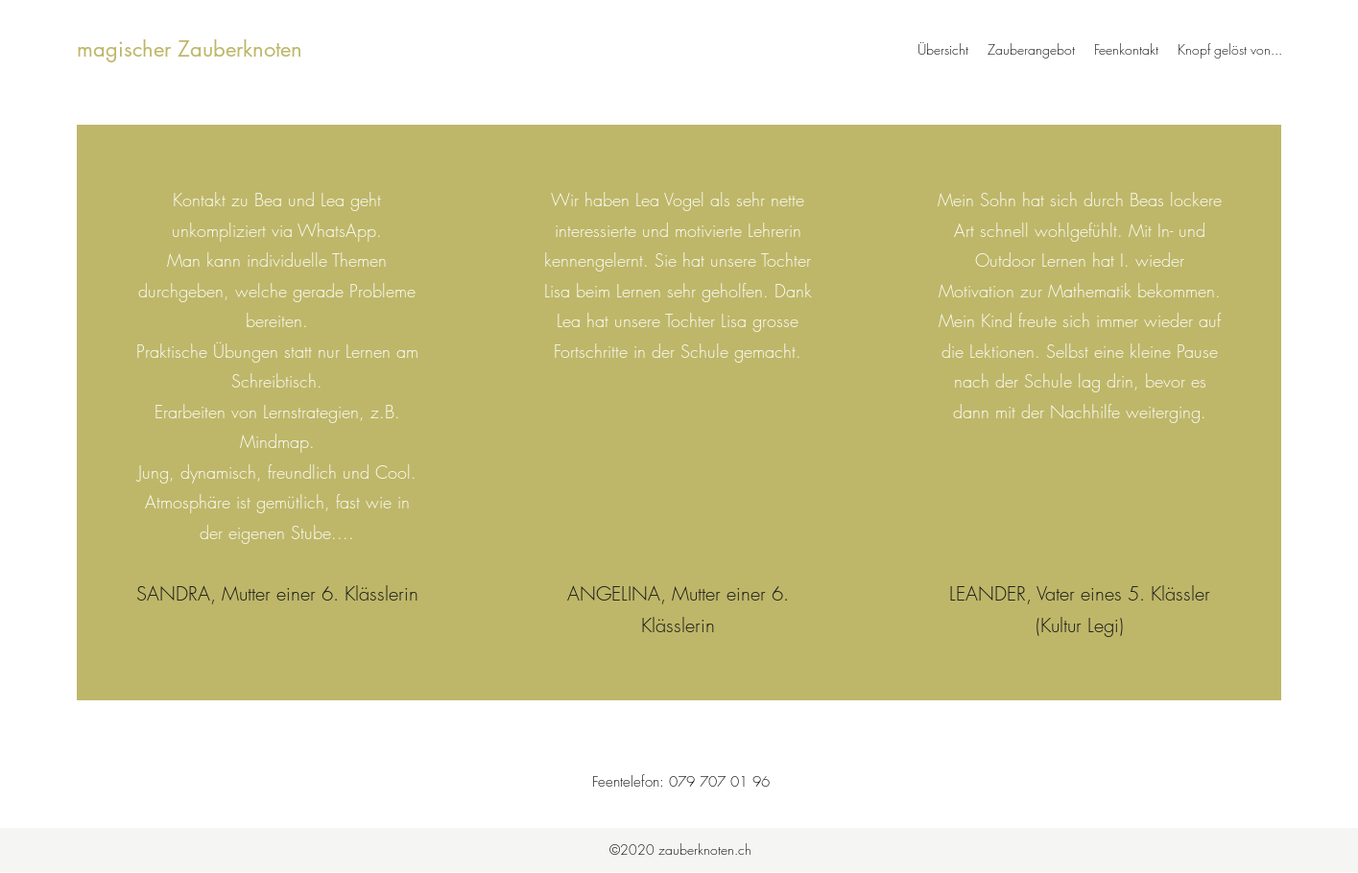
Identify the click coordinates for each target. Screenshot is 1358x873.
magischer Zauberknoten (189, 48)
